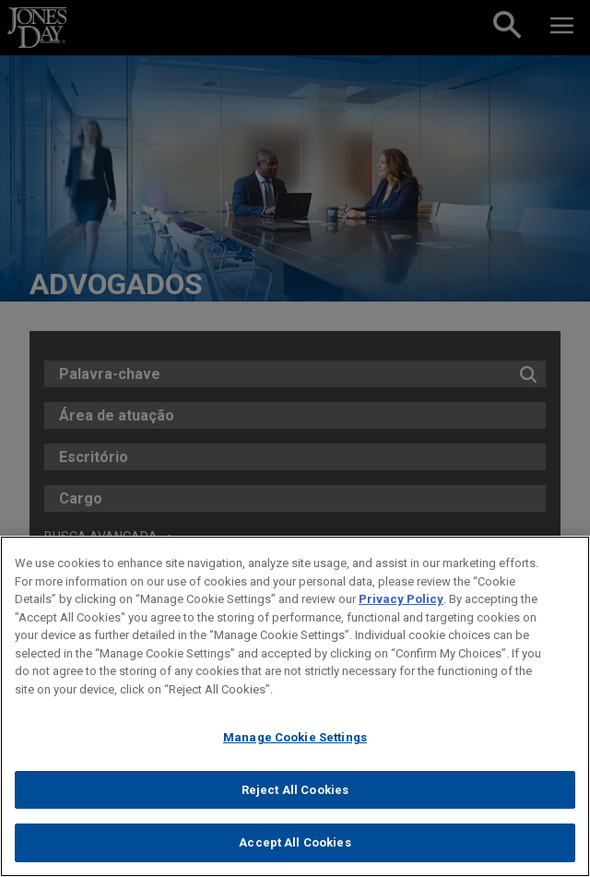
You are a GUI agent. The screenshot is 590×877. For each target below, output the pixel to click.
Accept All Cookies (294, 842)
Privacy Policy (401, 599)
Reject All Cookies (295, 790)
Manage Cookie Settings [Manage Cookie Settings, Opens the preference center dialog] (295, 737)
